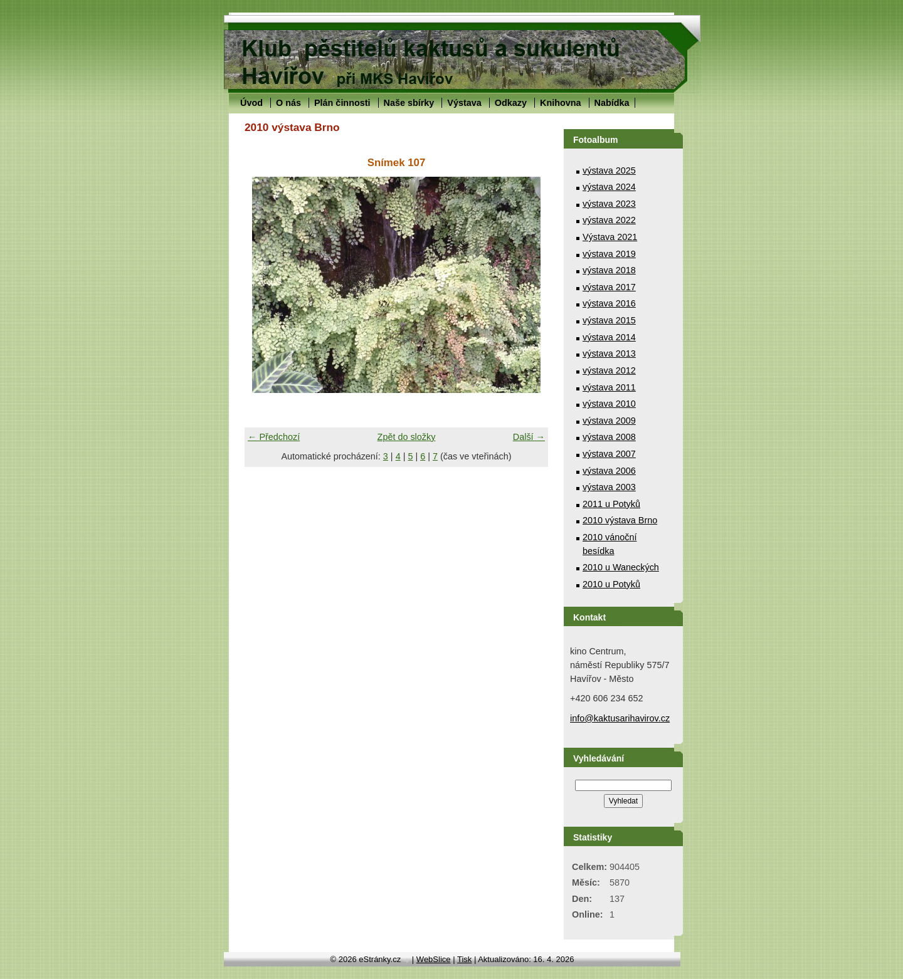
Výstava (464, 103)
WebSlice (433, 959)
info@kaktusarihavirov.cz (620, 718)
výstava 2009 (609, 421)
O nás (288, 103)
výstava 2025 (609, 170)
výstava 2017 (609, 287)
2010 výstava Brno (620, 520)
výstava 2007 (609, 454)
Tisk (464, 959)
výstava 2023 (609, 204)
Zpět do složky (407, 437)
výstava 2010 (609, 404)
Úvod (251, 103)
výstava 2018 (609, 270)
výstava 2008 (609, 437)
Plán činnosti (342, 103)
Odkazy (511, 103)
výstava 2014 (609, 337)
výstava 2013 (609, 353)
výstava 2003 (609, 487)
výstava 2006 (609, 471)
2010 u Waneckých (621, 567)
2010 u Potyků (611, 584)
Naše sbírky (409, 103)
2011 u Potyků (611, 504)
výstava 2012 (609, 370)
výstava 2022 (609, 220)
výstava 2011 (609, 387)
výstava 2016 (609, 303)
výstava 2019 (609, 254)
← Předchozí (274, 437)
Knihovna (560, 103)
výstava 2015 (609, 320)
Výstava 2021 (610, 237)
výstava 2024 (609, 187)
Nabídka (612, 103)
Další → (529, 437)
